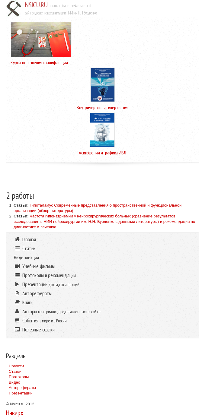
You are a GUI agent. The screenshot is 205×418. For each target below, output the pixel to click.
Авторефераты (22, 387)
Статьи (15, 371)
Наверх (14, 412)
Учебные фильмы (34, 266)
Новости (16, 366)
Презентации (21, 393)
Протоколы (19, 377)
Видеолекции (26, 257)
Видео (14, 382)
